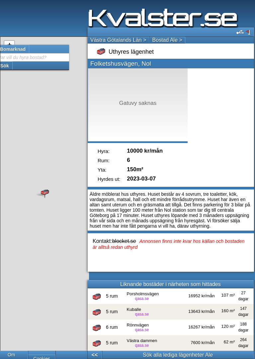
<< (95, 355)
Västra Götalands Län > (118, 40)
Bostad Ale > (167, 40)
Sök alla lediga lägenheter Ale (178, 355)
